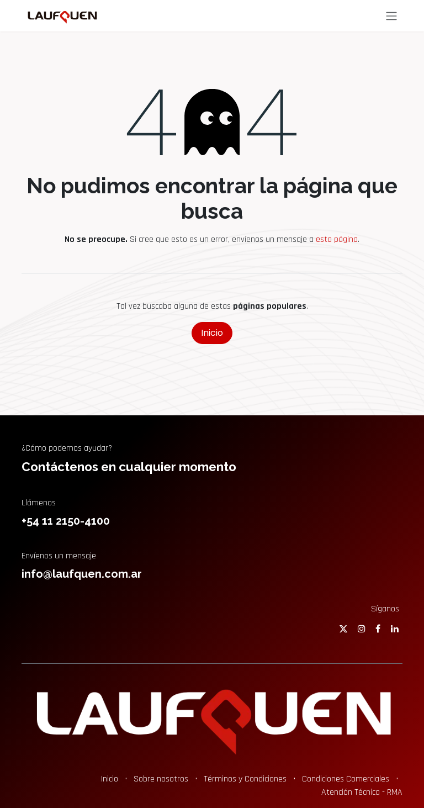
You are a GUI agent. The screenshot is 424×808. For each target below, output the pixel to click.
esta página (337, 239)
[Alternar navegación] (391, 15)
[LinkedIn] (395, 628)
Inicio (212, 332)
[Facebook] (378, 628)
